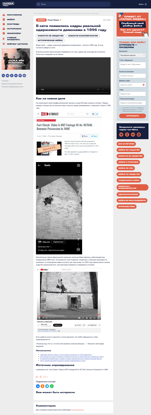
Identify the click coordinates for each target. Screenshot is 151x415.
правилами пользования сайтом (132, 111)
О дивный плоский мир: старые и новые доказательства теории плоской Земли (71, 359)
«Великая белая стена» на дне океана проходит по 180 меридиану (66, 355)
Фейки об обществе (129, 174)
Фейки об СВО (125, 168)
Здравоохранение (128, 194)
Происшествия (126, 206)
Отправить (132, 116)
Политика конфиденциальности (12, 87)
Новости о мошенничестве (127, 187)
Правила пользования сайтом (12, 84)
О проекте (5, 81)
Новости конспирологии (83, 36)
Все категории (126, 144)
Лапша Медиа (53, 20)
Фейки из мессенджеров (132, 200)
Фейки (41, 20)
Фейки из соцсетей (128, 150)
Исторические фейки (50, 40)
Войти (142, 4)
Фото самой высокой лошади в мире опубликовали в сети (62, 361)
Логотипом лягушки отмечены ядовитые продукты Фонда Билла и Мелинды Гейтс (72, 357)
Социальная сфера (128, 180)
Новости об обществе (51, 36)
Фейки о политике (128, 162)
